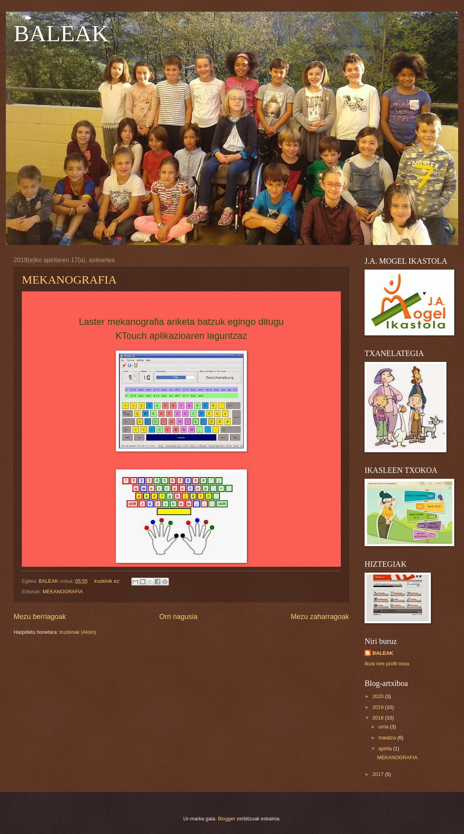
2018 (378, 718)
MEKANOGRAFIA (69, 279)
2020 (378, 696)
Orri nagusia (178, 617)
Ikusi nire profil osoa (387, 663)
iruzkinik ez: (108, 581)
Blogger (226, 819)
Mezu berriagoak (40, 617)
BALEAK (61, 33)
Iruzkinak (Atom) (77, 632)
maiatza (387, 738)
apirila (385, 748)
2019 (378, 707)
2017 (378, 774)
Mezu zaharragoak (320, 617)
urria (384, 727)
